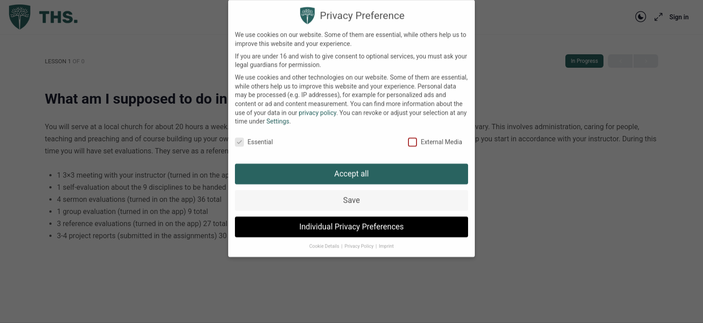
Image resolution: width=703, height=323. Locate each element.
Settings (277, 114)
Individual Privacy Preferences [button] (351, 220)
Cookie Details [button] (325, 240)
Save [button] (351, 193)
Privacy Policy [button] (360, 240)
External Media (435, 135)
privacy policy (317, 106)
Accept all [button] (351, 167)
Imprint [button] (386, 240)
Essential (254, 135)
